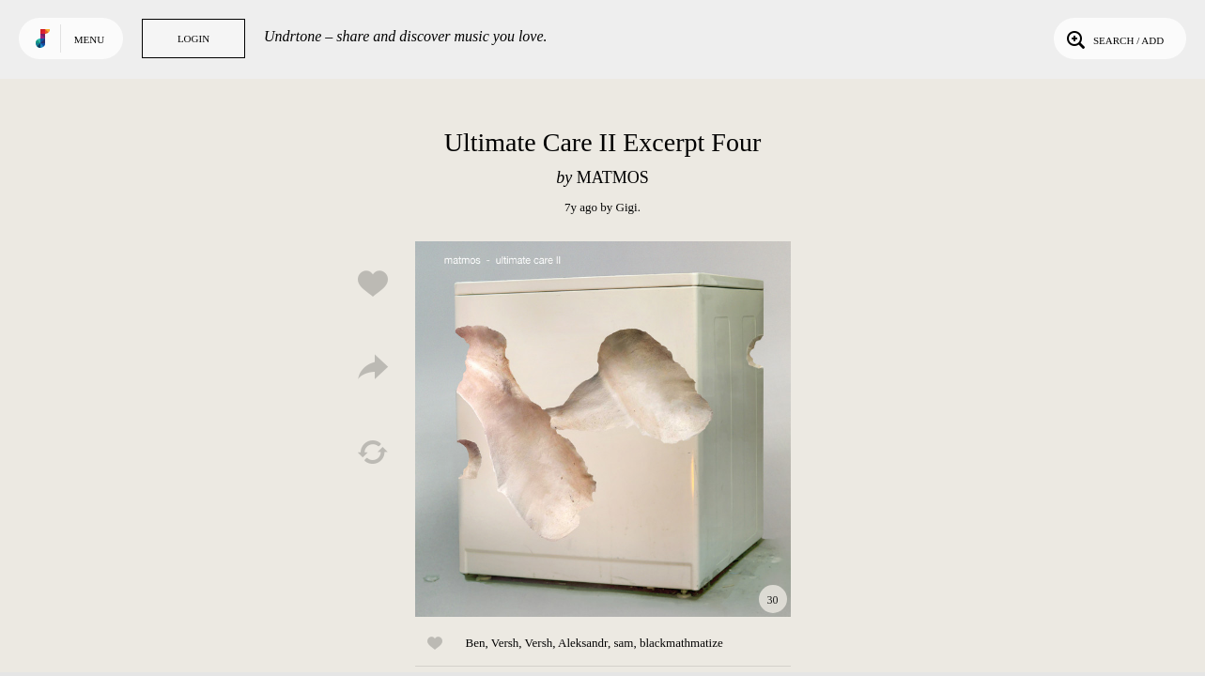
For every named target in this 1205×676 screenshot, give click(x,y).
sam (623, 643)
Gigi (627, 207)
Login (193, 38)
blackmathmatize (681, 643)
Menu (89, 39)
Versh (505, 643)
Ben (476, 643)
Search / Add (1113, 38)
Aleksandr (583, 643)
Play (603, 429)
